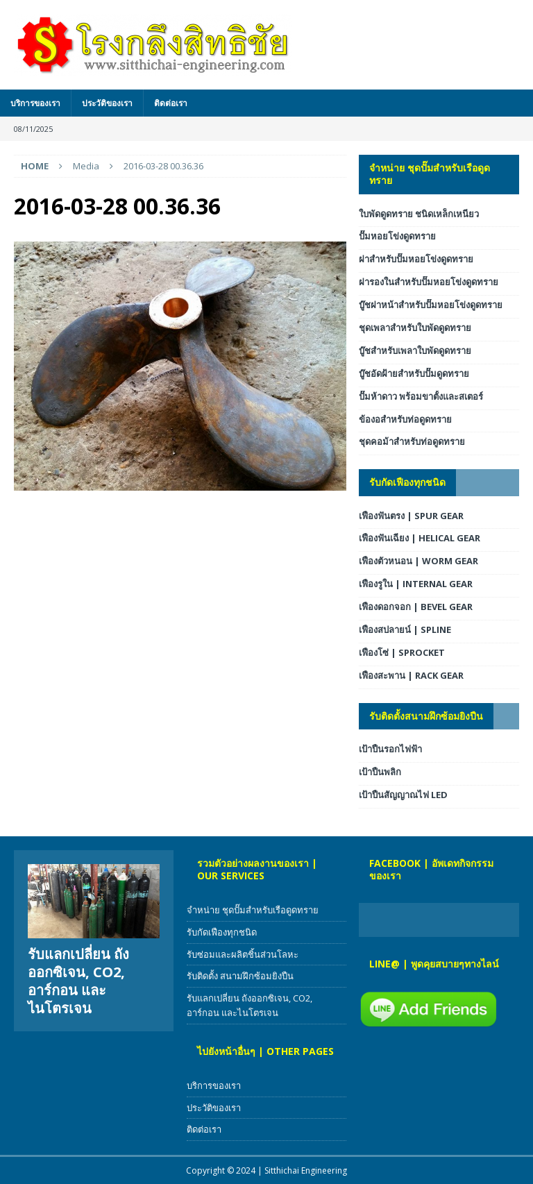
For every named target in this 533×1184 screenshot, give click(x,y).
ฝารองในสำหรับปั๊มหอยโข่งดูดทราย (428, 282)
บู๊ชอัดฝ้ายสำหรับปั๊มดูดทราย (414, 373)
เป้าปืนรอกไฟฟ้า (390, 749)
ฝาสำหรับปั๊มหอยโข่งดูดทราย (416, 259)
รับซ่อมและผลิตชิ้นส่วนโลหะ (242, 954)
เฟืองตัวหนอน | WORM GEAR (418, 561)
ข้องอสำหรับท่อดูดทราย (405, 419)
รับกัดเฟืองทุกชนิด (407, 482)
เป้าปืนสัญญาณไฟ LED (403, 794)
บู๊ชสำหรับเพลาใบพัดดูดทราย (415, 350)
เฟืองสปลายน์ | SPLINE (405, 629)
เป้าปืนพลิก (380, 772)
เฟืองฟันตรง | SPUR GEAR (411, 515)
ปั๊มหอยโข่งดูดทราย (397, 236)
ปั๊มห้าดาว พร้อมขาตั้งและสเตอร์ (421, 396)
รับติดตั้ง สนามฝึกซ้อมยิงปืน (240, 976)
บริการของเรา (35, 103)
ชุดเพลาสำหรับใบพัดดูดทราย (415, 327)
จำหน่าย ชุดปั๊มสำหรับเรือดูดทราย (429, 174)
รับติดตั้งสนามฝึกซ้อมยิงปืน (426, 715)
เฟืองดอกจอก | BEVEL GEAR (416, 606)
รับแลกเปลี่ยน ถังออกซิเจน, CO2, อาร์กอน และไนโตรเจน (78, 981)
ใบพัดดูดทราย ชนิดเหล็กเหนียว (419, 214)
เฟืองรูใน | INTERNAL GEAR (416, 583)
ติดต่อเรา (170, 103)
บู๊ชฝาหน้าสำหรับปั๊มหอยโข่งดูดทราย (430, 304)
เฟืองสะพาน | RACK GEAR (411, 675)
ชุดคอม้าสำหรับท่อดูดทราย (412, 441)
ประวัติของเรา (107, 103)
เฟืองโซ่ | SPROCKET (402, 652)
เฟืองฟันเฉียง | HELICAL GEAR (419, 538)
